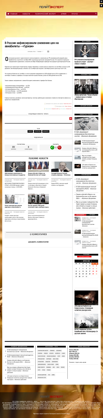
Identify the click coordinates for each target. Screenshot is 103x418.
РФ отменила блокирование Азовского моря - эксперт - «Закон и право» (84, 62)
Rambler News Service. (68, 103)
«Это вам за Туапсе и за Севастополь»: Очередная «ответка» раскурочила (89, 166)
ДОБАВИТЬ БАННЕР (84, 256)
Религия (46, 353)
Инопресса (57, 353)
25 (93, 274)
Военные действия (42, 374)
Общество (7, 213)
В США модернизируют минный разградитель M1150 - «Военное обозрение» (90, 142)
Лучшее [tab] (92, 215)
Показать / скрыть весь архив (77, 362)
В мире (63, 353)
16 (86, 271)
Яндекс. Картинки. (68, 106)
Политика (53, 181)
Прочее (75, 14)
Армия (63, 14)
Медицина (48, 367)
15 (83, 271)
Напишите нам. (69, 108)
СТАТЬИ (43, 370)
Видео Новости (41, 367)
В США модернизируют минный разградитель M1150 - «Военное (90, 235)
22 (83, 274)
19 (96, 271)
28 (79, 276)
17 (89, 271)
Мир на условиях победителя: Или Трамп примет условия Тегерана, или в (89, 158)
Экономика (31, 213)
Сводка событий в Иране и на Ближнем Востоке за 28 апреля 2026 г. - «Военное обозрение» (86, 196)
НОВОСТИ (26, 14)
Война (29, 181)
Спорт (59, 356)
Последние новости (19, 180)
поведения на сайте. (55, 108)
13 (76, 271)
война (53, 374)
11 (93, 268)
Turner (39, 51)
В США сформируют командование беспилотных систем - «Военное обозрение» (85, 134)
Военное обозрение (51, 356)
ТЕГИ (49, 374)
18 (93, 271)
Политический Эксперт (45, 14)
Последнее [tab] (80, 215)
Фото (39, 370)
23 (86, 274)
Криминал (52, 350)
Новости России (41, 356)
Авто (54, 367)
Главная (12, 14)
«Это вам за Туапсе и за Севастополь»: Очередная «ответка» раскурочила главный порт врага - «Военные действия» (19, 377)
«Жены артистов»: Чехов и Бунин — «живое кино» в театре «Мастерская (85, 97)
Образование (55, 361)
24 (89, 274)
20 (76, 274)
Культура (51, 353)
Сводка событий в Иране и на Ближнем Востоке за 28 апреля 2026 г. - (89, 150)
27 (76, 276)
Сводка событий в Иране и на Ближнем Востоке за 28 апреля (89, 246)
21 (79, 274)
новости (30, 131)
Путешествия (38, 131)
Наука (58, 367)
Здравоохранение (42, 364)
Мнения (62, 367)
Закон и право (51, 364)
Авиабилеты (45, 131)
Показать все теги (42, 377)
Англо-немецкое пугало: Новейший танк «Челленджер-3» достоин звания (86, 331)
